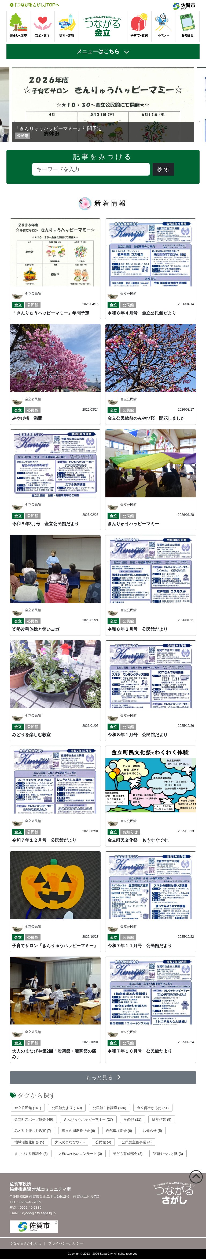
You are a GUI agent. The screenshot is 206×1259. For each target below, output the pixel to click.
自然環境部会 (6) (119, 1131)
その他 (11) (132, 1119)
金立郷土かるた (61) (153, 1108)
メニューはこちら (98, 51)
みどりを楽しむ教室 (31, 734)
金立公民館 (33, 294)
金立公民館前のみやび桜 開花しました (146, 418)
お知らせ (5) (152, 1131)
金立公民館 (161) (27, 1108)
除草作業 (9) (161, 1119)
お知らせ (130, 832)
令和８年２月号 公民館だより (138, 629)
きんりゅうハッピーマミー (133, 523)
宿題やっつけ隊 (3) (168, 1154)
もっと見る (103, 1077)
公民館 (32, 305)
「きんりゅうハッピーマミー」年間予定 (58, 128)
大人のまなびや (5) (70, 1142)
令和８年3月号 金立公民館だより (45, 523)
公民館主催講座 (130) (109, 1108)
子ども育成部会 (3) (128, 1154)
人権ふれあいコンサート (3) (80, 1154)
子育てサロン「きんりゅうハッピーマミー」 (55, 945)
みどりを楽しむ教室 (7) (32, 1131)
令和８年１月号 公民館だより (138, 734)
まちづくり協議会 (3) (31, 1154)
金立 (18, 305)
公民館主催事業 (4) (137, 1142)
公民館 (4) (103, 1142)
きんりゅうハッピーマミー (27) (88, 1119)
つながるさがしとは (25, 1243)
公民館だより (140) (67, 1108)
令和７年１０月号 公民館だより (140, 1051)
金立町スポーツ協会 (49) (33, 1119)
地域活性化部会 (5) (29, 1142)
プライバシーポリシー (65, 1243)
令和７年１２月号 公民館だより (44, 840)
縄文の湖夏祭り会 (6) (78, 1131)
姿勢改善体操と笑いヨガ (35, 629)
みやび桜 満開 (27, 418)
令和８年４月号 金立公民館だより (142, 313)
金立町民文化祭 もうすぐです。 (140, 840)
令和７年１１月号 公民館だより (140, 945)
